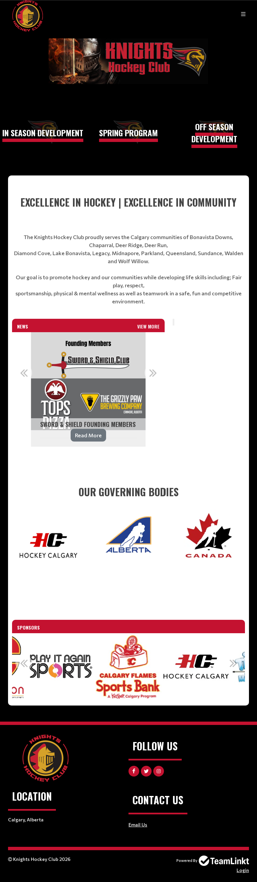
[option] (88, 389)
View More (148, 326)
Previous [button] (23, 372)
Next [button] (153, 372)
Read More (88, 435)
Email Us (137, 824)
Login (243, 870)
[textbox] (128, 250)
